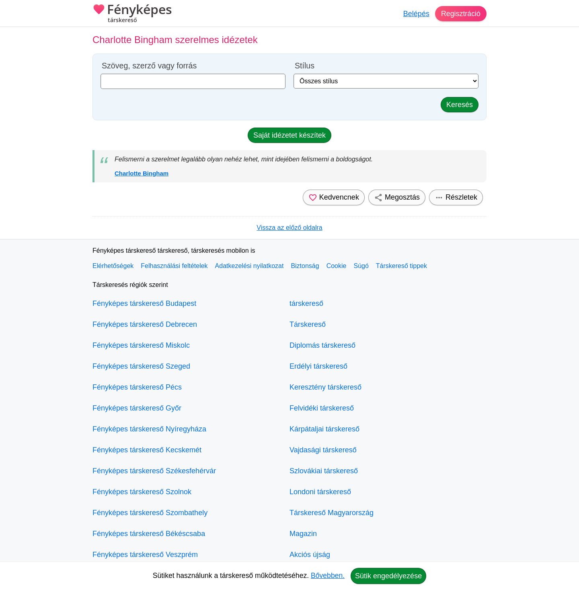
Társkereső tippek (401, 265)
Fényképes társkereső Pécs (137, 387)
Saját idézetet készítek (289, 135)
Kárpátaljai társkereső (324, 429)
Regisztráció (460, 14)
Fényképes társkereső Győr (136, 408)
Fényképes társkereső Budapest (144, 303)
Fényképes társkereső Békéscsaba (148, 534)
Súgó (360, 265)
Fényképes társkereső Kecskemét (146, 450)
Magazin (303, 534)
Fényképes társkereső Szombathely (149, 513)
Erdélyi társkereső (318, 366)
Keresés (459, 105)
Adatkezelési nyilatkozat (249, 265)
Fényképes (132, 14)
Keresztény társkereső (325, 387)
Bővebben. (328, 575)
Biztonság (305, 265)
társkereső (306, 303)
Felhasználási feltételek (174, 265)
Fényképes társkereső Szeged (141, 366)
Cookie (336, 265)
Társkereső (308, 324)
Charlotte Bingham (141, 173)
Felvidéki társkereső (322, 408)
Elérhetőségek (112, 265)
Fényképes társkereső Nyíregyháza (149, 429)
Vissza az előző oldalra (289, 227)
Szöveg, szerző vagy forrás (149, 66)
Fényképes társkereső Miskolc (141, 345)
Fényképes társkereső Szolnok (141, 492)
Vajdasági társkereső (323, 450)
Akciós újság (310, 555)
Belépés (416, 14)
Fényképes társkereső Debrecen (144, 324)
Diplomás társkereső (322, 345)
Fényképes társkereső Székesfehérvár (154, 471)
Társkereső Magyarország (332, 513)
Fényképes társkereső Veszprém (145, 555)
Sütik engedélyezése (388, 576)
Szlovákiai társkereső (324, 471)
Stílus (304, 66)
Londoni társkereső (320, 492)
